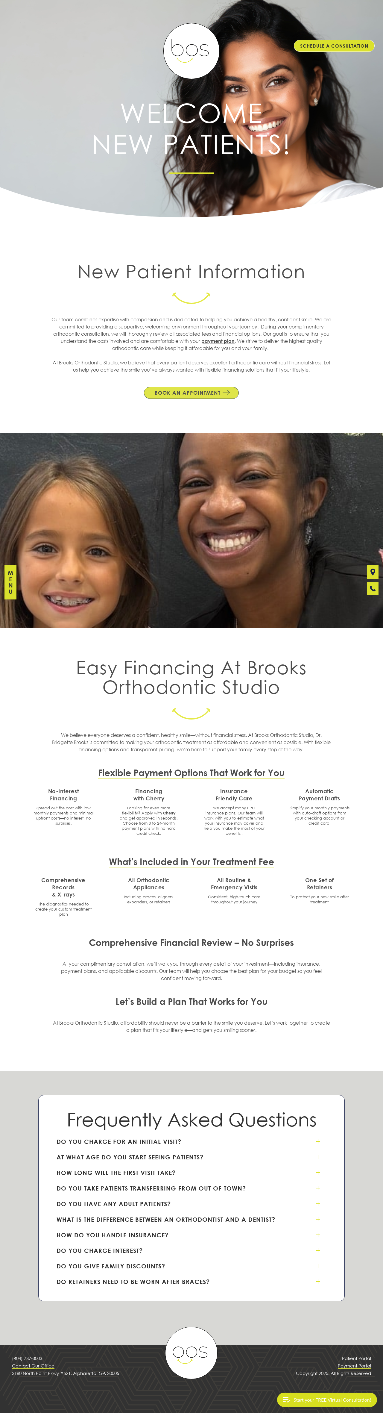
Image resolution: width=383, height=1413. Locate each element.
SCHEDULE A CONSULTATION (334, 46)
